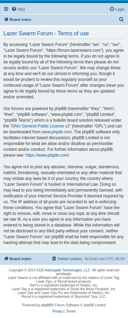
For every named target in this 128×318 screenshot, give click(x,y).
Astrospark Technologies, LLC (67, 270)
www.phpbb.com (57, 132)
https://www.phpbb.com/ (47, 155)
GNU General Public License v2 (40, 126)
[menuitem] (18, 9)
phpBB (46, 305)
